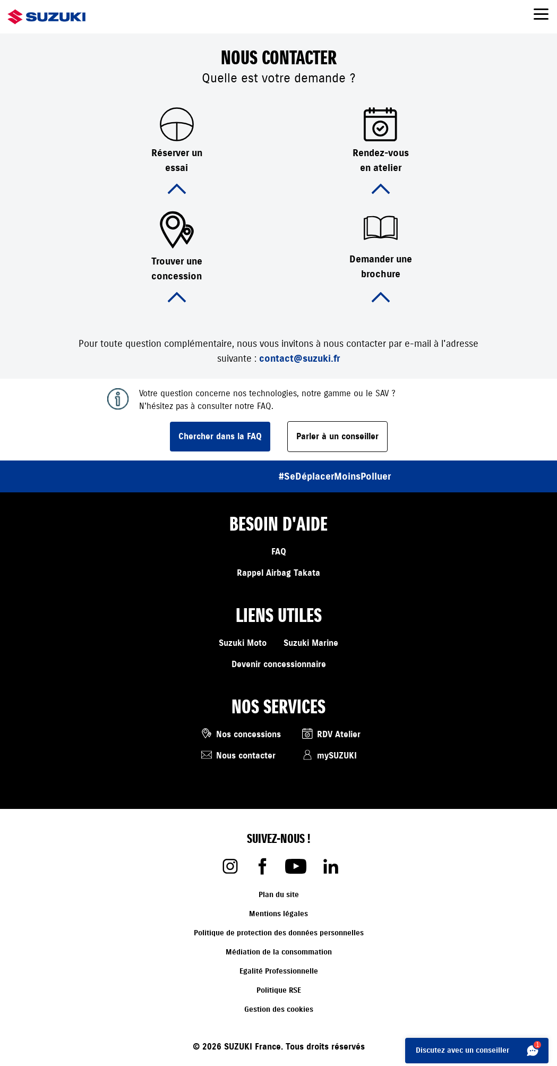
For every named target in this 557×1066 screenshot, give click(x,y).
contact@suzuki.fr (299, 358)
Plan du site (279, 894)
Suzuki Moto (243, 643)
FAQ (278, 552)
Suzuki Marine (311, 643)
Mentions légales (278, 913)
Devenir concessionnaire (279, 664)
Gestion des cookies (278, 1009)
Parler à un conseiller (337, 436)
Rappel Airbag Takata (278, 573)
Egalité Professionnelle (278, 971)
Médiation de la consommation (279, 952)
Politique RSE (278, 990)
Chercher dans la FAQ (220, 436)
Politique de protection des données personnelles (279, 932)
